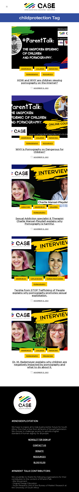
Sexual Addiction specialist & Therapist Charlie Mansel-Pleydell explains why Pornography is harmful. (40, 221)
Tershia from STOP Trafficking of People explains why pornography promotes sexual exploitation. (40, 293)
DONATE (39, 451)
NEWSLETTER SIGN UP (39, 439)
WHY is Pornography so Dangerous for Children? (40, 151)
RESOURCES (39, 456)
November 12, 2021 (40, 88)
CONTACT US (39, 445)
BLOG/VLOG (39, 462)
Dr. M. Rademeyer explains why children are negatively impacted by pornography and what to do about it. (39, 365)
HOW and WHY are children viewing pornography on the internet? (39, 81)
